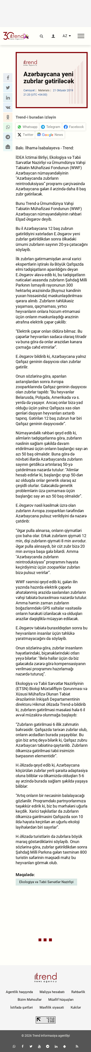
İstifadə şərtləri (21, 1007)
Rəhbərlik (78, 992)
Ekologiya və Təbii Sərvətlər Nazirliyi (46, 882)
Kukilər (76, 1007)
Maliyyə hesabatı (52, 992)
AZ (65, 36)
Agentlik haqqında (19, 992)
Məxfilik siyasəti (52, 1007)
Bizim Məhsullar (30, 1000)
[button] (8, 78)
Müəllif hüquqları (61, 1000)
